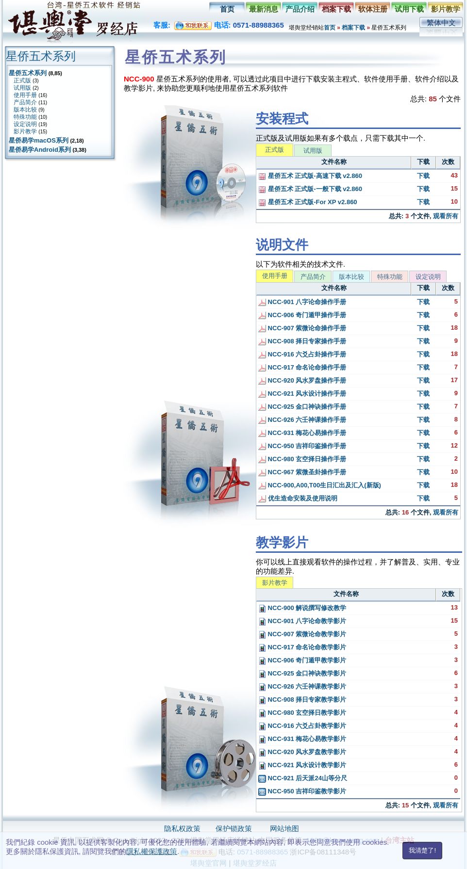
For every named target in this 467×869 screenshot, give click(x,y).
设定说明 (25, 124)
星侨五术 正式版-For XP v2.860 (307, 202)
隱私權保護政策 (151, 851)
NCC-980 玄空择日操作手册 (302, 459)
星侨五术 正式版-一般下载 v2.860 (310, 189)
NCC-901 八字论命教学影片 (302, 621)
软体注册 (372, 9)
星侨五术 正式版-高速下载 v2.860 (310, 175)
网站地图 (284, 828)
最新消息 (263, 9)
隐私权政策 (182, 828)
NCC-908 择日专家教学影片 (302, 699)
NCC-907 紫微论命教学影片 (302, 634)
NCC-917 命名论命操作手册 (302, 367)
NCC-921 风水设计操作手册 (302, 393)
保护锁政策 (234, 828)
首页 (227, 9)
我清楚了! (422, 850)
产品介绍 (300, 9)
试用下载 (409, 9)
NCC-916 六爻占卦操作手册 (302, 354)
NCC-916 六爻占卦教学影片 (302, 725)
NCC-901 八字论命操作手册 (302, 302)
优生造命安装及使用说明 (297, 498)
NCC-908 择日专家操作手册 (302, 341)
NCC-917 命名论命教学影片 (302, 647)
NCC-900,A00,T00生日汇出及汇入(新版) (319, 485)
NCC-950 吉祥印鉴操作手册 (302, 446)
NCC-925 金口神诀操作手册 (302, 406)
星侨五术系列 (28, 73)
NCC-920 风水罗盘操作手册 (302, 380)
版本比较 (25, 109)
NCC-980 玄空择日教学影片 (302, 712)
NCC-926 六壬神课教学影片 (302, 686)
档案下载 (336, 9)
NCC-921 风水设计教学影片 (302, 765)
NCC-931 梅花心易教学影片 (302, 738)
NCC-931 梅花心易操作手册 (302, 432)
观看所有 (445, 216)
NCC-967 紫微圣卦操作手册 (302, 472)
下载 (423, 175)
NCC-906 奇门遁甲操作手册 (302, 315)
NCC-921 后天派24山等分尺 (302, 778)
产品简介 (25, 102)
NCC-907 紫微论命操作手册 (302, 328)
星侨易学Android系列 (40, 149)
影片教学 (445, 9)
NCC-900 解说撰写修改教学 (302, 608)
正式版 (22, 80)
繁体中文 (441, 22)
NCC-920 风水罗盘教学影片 (302, 752)
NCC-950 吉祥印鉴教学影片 (302, 791)
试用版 (22, 87)
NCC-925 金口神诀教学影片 (302, 673)
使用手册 (25, 95)
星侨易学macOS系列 (38, 140)
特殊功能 (25, 116)
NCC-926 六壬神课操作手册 (302, 419)
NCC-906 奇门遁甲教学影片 (302, 660)
